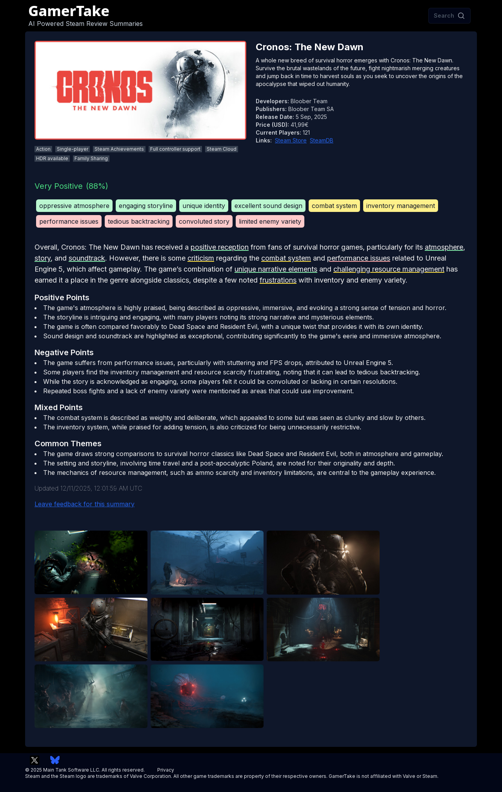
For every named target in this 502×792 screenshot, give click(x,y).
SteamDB (321, 140)
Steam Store (291, 140)
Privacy (165, 770)
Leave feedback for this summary (85, 504)
